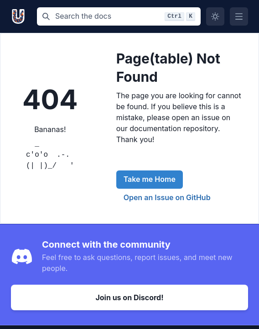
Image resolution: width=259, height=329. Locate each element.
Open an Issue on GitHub (167, 197)
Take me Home (150, 179)
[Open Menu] (239, 16)
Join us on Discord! (129, 297)
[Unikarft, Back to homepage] (20, 16)
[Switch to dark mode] (215, 16)
